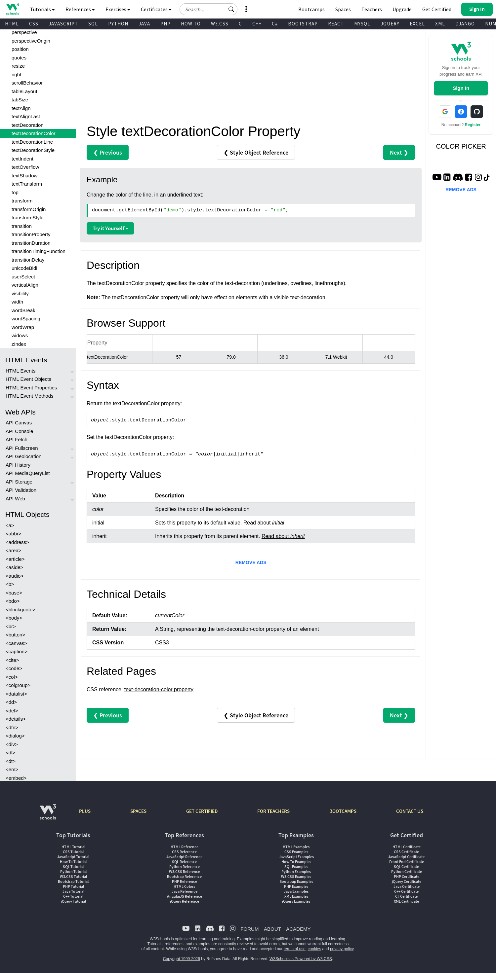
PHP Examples (296, 886)
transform (22, 200)
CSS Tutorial (73, 851)
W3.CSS (219, 23)
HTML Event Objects (28, 379)
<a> (10, 525)
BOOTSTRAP (303, 23)
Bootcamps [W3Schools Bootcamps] (311, 9)
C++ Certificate (406, 891)
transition (22, 226)
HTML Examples (296, 846)
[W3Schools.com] (48, 815)
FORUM (249, 929)
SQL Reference (184, 861)
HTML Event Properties (31, 387)
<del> (12, 710)
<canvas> (16, 643)
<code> (14, 668)
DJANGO (465, 23)
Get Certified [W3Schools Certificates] (436, 9)
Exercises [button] (117, 9)
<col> (12, 677)
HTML (12, 23)
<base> (14, 592)
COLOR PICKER (461, 146)
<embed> (16, 778)
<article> (15, 559)
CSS (33, 23)
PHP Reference (184, 881)
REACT (336, 23)
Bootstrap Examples (296, 881)
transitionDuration (31, 243)
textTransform (27, 184)
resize (18, 66)
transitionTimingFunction (38, 251)
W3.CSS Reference (184, 871)
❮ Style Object (256, 152)
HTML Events (20, 371)
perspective (24, 32)
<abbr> (13, 533)
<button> (15, 634)
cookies (314, 949)
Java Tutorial (73, 891)
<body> (14, 618)
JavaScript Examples (296, 856)
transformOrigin (29, 209)
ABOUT (272, 929)
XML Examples (296, 896)
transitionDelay (28, 260)
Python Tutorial (73, 871)
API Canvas (19, 422)
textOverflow (25, 167)
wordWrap (23, 327)
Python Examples (296, 871)
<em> (12, 769)
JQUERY (390, 23)
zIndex (19, 344)
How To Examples (296, 861)
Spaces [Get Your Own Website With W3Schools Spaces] (343, 9)
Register (473, 125)
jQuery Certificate (406, 881)
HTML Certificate (407, 846)
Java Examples (296, 891)
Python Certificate (406, 871)
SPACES (138, 811)
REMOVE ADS (251, 562)
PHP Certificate (406, 876)
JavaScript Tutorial (73, 856)
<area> (13, 550)
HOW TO (191, 23)
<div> (12, 744)
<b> (10, 584)
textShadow (24, 175)
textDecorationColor (34, 133)
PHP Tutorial (73, 886)
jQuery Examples (296, 901)
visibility (20, 293)
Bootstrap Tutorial (73, 881)
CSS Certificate (406, 851)
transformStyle (28, 217)
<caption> (16, 651)
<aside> (14, 567)
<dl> (10, 752)
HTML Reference (184, 846)
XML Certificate (406, 901)
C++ (257, 23)
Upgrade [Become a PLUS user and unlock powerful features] (402, 9)
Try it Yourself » (110, 228)
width (17, 302)
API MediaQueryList (28, 473)
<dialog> (15, 736)
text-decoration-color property (158, 689)
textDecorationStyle (33, 150)
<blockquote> (20, 609)
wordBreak (23, 310)
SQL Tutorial (73, 866)
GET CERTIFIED (202, 811)
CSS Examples (296, 851)
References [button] (80, 9)
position (20, 49)
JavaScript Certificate (406, 856)
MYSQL (362, 23)
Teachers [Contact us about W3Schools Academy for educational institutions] (371, 9)
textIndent (22, 159)
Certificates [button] (156, 9)
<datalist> (16, 694)
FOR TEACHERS (273, 811)
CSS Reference (184, 851)
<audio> (14, 576)
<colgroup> (18, 685)
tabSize (20, 99)
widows (20, 335)
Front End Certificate (406, 861)
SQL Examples (296, 866)
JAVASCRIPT (63, 23)
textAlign (21, 108)
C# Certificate (406, 896)
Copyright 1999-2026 (181, 958)
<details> (16, 719)
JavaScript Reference (184, 856)
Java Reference (184, 891)
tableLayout (24, 91)
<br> (11, 626)
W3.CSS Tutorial (73, 876)
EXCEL (417, 23)
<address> (17, 542)
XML (440, 23)
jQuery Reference (184, 901)
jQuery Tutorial (73, 901)
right (16, 74)
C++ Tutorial (73, 896)
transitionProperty (31, 234)
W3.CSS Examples (296, 876)
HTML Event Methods (30, 396)
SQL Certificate (406, 866)
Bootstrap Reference (184, 876)
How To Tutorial (73, 861)
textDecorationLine (32, 142)
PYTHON (118, 23)
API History (18, 465)
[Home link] (12, 9)
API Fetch (16, 439)
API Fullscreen (22, 448)
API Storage (19, 482)
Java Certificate (406, 886)
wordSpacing (26, 318)
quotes (19, 57)
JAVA (144, 23)
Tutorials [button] (42, 9)
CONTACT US (409, 811)
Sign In (461, 88)
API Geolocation (23, 456)
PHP (165, 23)
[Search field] (208, 9)
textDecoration (28, 125)
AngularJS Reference (184, 896)
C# (275, 23)
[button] (231, 9)
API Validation (21, 490)
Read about (263, 522)
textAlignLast (26, 116)
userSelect (23, 276)
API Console (19, 431)
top (15, 192)
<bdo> (13, 601)
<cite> (12, 660)
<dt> (11, 761)
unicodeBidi (24, 268)
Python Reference (184, 866)
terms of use (295, 949)
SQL (93, 23)
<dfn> (12, 727)
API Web (15, 498)
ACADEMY (298, 929)
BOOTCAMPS (342, 811)
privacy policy (341, 949)
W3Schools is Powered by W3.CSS (300, 958)
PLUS (85, 811)
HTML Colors (184, 886)
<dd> (11, 702)
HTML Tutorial (73, 846)
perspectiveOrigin (31, 41)
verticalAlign (25, 285)
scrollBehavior (27, 83)
